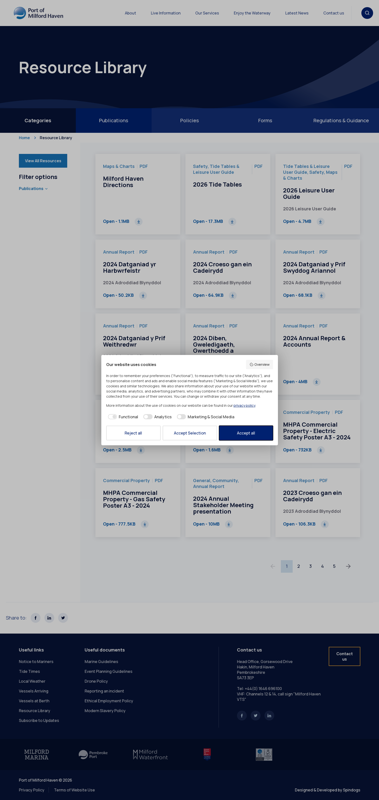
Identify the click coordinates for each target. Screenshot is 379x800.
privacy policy (244, 405)
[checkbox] (122, 417)
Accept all (246, 433)
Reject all (133, 433)
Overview (259, 364)
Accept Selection (190, 433)
